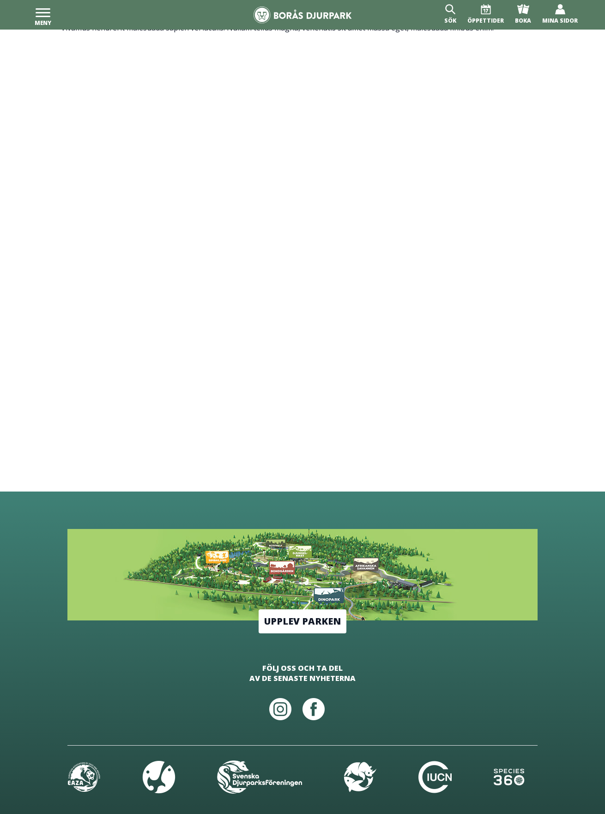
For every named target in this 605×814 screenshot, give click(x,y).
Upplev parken (302, 621)
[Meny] (43, 15)
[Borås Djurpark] (303, 15)
